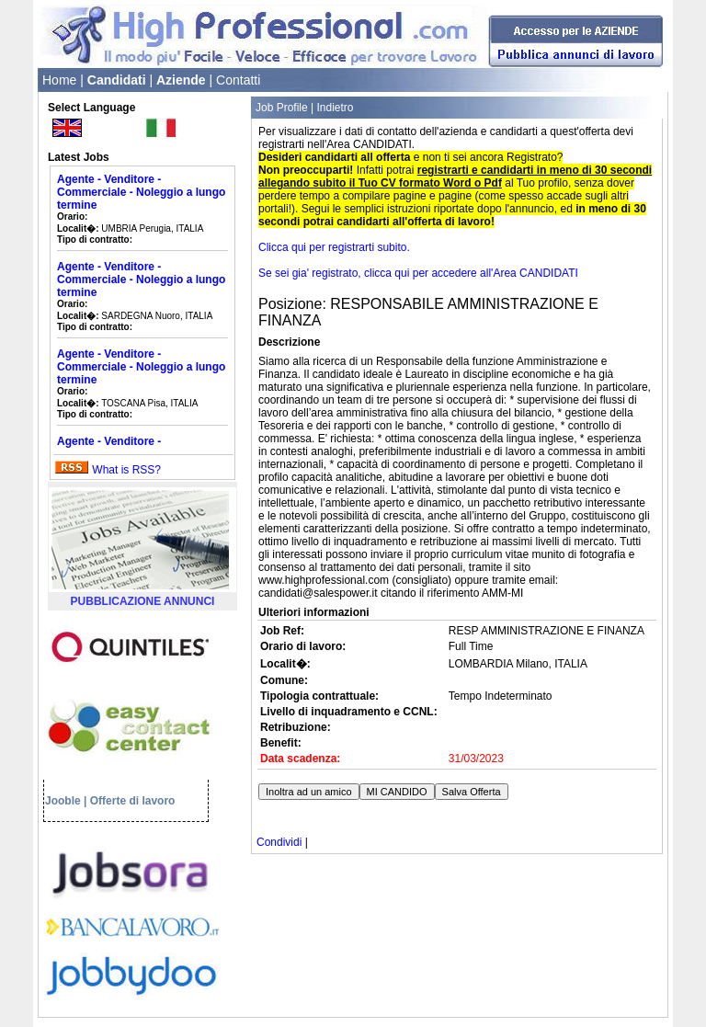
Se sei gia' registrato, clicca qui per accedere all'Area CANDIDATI (418, 273)
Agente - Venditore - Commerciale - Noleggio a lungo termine (141, 192)
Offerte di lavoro (133, 800)
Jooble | (65, 800)
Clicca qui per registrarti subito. (334, 247)
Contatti (238, 80)
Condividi (279, 842)
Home (59, 80)
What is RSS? (126, 469)
